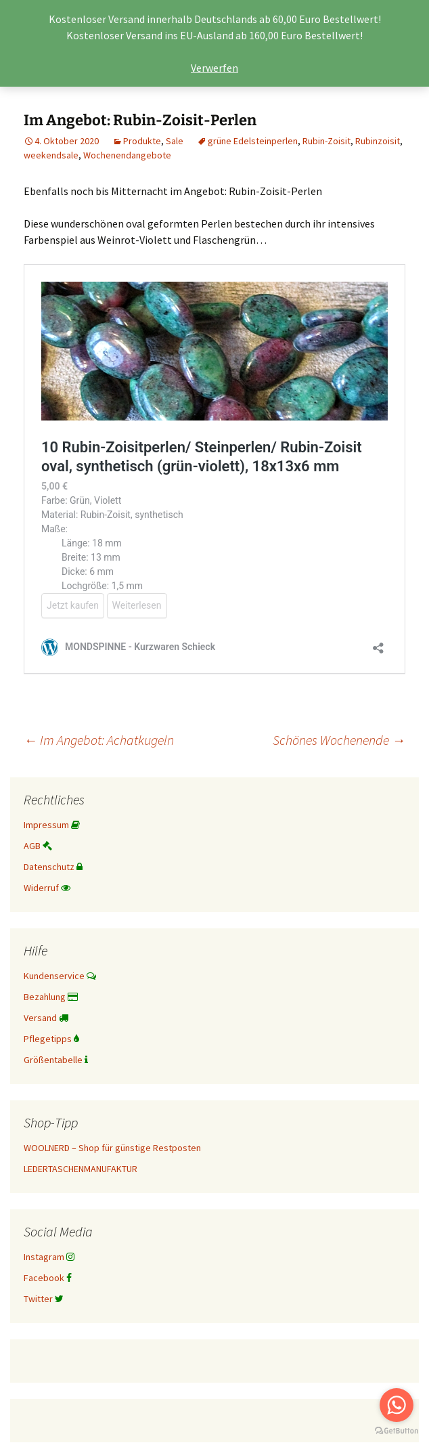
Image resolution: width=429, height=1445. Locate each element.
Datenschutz (53, 867)
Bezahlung (51, 997)
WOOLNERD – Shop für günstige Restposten (112, 1148)
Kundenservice (60, 976)
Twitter (44, 1299)
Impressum (52, 825)
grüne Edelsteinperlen (253, 141)
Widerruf (47, 888)
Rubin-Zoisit (326, 141)
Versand (46, 1018)
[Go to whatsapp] (396, 1405)
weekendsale (51, 155)
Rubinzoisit (377, 141)
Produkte (142, 141)
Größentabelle (56, 1060)
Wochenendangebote (127, 155)
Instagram (49, 1257)
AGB (38, 846)
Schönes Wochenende (339, 739)
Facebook (48, 1278)
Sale (174, 141)
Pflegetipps (51, 1039)
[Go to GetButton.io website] (396, 1431)
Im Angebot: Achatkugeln (99, 739)
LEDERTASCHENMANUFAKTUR (80, 1169)
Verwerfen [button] (214, 67)
